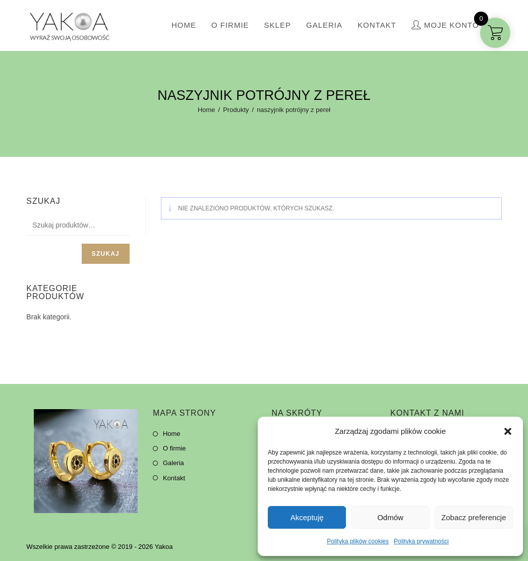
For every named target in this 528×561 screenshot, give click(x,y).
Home (172, 433)
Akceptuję (307, 517)
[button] (508, 431)
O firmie (174, 448)
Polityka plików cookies (358, 541)
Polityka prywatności (421, 541)
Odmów (390, 517)
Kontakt (174, 478)
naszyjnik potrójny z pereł (293, 110)
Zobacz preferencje (473, 517)
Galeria (173, 463)
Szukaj (106, 253)
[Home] (206, 110)
